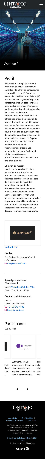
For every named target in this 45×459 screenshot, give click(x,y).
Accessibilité (12, 418)
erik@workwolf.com (15, 263)
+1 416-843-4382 (15, 307)
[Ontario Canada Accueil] (15, 4)
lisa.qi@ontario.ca (15, 310)
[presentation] (17, 389)
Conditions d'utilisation (14, 421)
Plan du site (32, 421)
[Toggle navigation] (41, 5)
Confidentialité (27, 418)
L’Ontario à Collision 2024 (22, 287)
